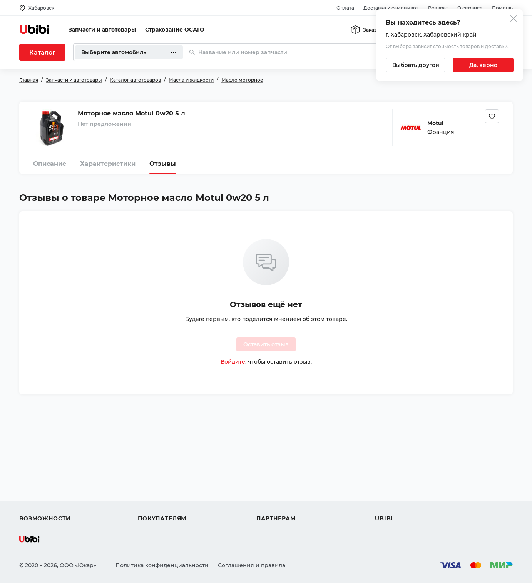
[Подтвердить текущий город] (483, 65)
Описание (49, 163)
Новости (387, 490)
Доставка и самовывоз (391, 8)
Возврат (438, 8)
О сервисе (470, 8)
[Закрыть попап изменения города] (513, 19)
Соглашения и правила (251, 565)
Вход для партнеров (285, 490)
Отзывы (162, 163)
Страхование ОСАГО (174, 29)
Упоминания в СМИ (403, 504)
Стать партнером (280, 504)
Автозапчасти (39, 462)
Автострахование (44, 476)
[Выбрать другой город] (415, 65)
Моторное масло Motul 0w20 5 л (131, 113)
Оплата (345, 8)
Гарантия (151, 504)
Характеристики (108, 163)
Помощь (502, 8)
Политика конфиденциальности (162, 565)
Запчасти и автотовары (102, 29)
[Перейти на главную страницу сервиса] (34, 29)
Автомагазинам (278, 476)
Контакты (388, 476)
